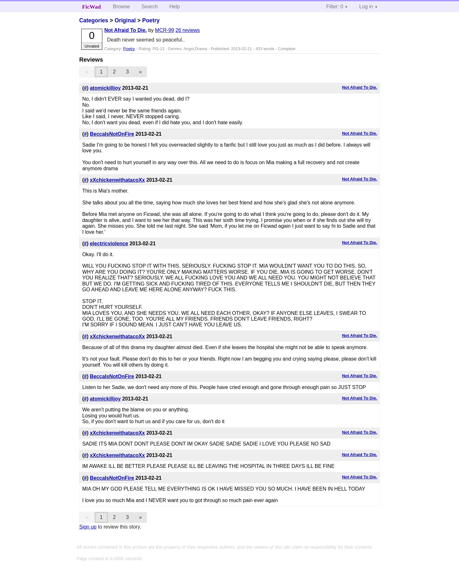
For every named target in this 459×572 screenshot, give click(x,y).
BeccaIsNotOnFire (112, 134)
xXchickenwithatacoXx (117, 180)
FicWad (91, 7)
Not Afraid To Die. (125, 30)
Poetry (151, 20)
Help (174, 6)
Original (124, 20)
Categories (93, 20)
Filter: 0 (334, 6)
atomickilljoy (105, 88)
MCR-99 (164, 30)
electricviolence (109, 243)
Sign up (87, 527)
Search (150, 6)
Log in (366, 6)
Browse (121, 6)
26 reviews (187, 30)
